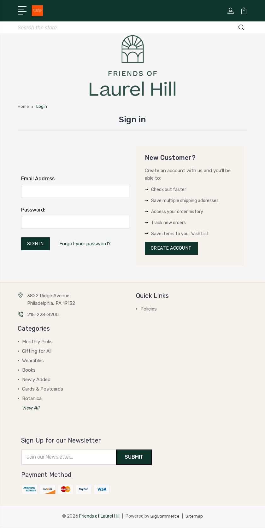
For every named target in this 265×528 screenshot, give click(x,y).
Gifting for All (36, 353)
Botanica (32, 400)
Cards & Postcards (42, 390)
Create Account (172, 249)
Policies (148, 310)
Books (29, 371)
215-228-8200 (43, 316)
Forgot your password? (86, 244)
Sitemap (194, 517)
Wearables (33, 362)
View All (31, 409)
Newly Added (36, 381)
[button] (132, 65)
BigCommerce (165, 517)
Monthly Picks (37, 343)
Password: (33, 210)
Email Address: (38, 179)
